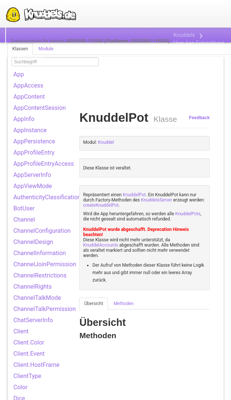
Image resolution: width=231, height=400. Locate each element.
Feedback (199, 117)
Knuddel (106, 142)
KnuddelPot (134, 194)
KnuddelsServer (156, 200)
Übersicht (93, 303)
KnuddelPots (187, 213)
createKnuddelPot (100, 205)
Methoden (123, 303)
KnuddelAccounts (100, 245)
